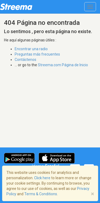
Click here (42, 178)
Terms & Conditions (40, 194)
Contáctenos (25, 59)
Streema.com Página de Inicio (63, 65)
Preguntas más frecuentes (37, 54)
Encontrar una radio (31, 49)
